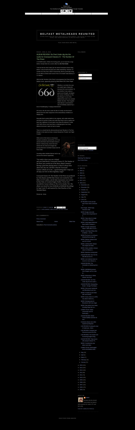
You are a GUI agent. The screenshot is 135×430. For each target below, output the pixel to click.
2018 (81, 178)
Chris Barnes (45, 209)
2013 (81, 370)
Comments (82, 78)
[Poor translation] (69, 11)
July (82, 197)
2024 (81, 173)
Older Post (72, 221)
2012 (81, 372)
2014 (81, 367)
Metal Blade (54, 209)
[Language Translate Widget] (87, 148)
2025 (81, 170)
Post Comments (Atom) (50, 225)
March (83, 357)
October (83, 189)
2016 (81, 183)
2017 (81, 180)
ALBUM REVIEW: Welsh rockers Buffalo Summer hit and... (89, 317)
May (82, 352)
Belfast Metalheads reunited (67, 33)
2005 (81, 389)
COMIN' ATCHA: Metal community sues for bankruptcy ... (87, 311)
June (82, 199)
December (84, 185)
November (84, 187)
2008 (81, 382)
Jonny (88, 397)
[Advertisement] (85, 112)
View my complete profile (86, 408)
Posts (81, 75)
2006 (81, 387)
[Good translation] (63, 11)
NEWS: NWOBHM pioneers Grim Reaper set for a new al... (88, 271)
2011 (81, 375)
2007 (81, 384)
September (84, 192)
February (83, 359)
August (83, 194)
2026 (81, 168)
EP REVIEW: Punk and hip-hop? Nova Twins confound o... (89, 203)
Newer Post (40, 221)
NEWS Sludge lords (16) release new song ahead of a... (89, 213)
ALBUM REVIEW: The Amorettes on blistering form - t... (89, 265)
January (83, 362)
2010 (81, 377)
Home (56, 221)
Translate (89, 150)
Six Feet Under (63, 209)
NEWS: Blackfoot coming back (89, 252)
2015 (81, 365)
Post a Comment (41, 219)
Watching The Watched (84, 158)
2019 (81, 175)
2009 (81, 380)
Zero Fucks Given (82, 160)
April (82, 355)
